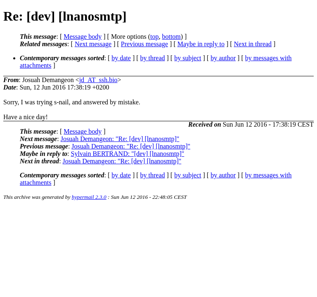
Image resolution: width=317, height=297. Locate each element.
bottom (171, 36)
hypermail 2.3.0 (89, 197)
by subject (187, 57)
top (154, 36)
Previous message (144, 43)
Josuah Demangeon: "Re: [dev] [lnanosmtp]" (120, 138)
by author (223, 57)
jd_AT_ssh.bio (98, 79)
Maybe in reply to (201, 43)
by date (121, 57)
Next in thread (253, 43)
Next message (93, 43)
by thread (152, 57)
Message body (83, 36)
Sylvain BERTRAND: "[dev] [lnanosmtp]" (128, 153)
